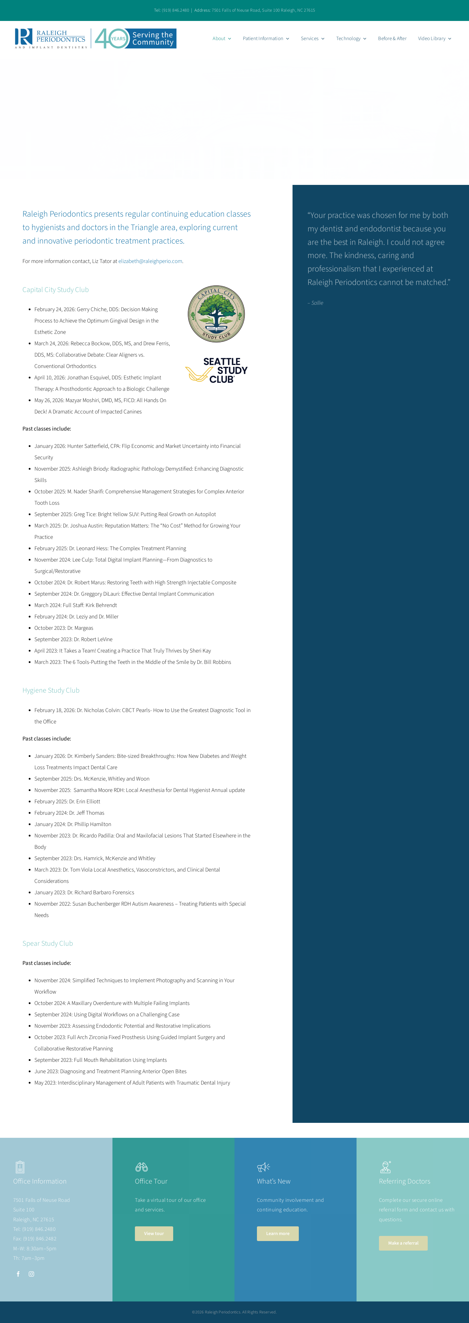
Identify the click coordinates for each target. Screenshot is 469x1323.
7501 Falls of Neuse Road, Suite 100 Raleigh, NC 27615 (263, 10)
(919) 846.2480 (175, 10)
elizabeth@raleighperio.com (150, 261)
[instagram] (31, 1274)
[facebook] (18, 1274)
